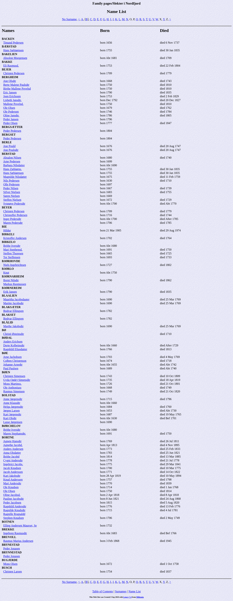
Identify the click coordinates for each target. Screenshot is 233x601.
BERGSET (9, 134)
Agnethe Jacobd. (13, 445)
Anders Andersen (13, 448)
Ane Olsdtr (9, 80)
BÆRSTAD (9, 46)
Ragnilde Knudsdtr (14, 510)
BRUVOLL (9, 537)
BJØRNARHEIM (13, 276)
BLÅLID (7, 322)
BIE (4, 226)
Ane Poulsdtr (10, 149)
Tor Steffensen (11, 257)
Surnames (121, 591)
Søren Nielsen (11, 195)
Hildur (7, 230)
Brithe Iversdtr (11, 245)
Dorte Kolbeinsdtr (13, 345)
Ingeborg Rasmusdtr (15, 533)
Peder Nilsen (10, 188)
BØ (4, 330)
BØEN (6, 372)
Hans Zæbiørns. (12, 169)
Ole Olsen (9, 107)
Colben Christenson (14, 360)
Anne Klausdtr (11, 402)
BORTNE (8, 437)
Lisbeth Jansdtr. (12, 100)
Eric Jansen (10, 92)
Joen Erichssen (12, 96)
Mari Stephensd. (12, 249)
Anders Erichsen (12, 341)
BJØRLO (8, 268)
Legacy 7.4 (127, 597)
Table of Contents (102, 591)
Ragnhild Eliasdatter (15, 349)
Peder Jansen (10, 119)
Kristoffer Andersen (14, 238)
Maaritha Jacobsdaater (16, 299)
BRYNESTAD (10, 544)
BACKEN (8, 38)
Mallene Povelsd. (13, 103)
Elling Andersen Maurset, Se (20, 525)
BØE (5, 353)
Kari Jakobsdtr (11, 475)
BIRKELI (8, 234)
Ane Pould (9, 146)
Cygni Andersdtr (13, 460)
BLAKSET (9, 314)
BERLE (7, 142)
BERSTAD (8, 153)
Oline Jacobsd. (11, 494)
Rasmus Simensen (14, 391)
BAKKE (7, 61)
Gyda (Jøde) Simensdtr (16, 379)
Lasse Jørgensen (12, 422)
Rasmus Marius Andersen (18, 540)
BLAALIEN (9, 295)
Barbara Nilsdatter (14, 165)
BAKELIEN (9, 54)
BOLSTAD (8, 395)
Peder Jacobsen (12, 502)
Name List (135, 591)
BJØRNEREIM (11, 287)
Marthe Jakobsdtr (13, 326)
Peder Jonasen (11, 548)
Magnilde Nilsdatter (15, 176)
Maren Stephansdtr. (14, 433)
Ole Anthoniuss (12, 387)
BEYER (7, 207)
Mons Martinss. (12, 383)
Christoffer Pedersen (15, 215)
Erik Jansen (10, 291)
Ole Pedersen (11, 111)
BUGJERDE (10, 560)
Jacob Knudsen (12, 468)
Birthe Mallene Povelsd (17, 88)
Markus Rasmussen (14, 284)
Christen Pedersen (13, 73)
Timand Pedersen (13, 42)
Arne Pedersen (11, 161)
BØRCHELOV (11, 425)
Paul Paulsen (10, 368)
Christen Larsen (12, 571)
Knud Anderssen (13, 479)
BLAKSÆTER (11, 307)
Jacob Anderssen (13, 471)
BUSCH (7, 567)
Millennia (140, 597)
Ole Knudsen (11, 487)
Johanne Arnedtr (12, 364)
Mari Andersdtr (12, 483)
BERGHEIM (10, 77)
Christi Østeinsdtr (13, 333)
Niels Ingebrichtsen (14, 264)
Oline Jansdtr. (11, 115)
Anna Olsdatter (12, 452)
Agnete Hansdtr (12, 441)
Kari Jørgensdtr (12, 414)
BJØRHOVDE (11, 261)
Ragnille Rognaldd (14, 514)
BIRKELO (8, 241)
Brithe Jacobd (11, 456)
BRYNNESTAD (12, 552)
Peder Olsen (10, 123)
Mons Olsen (10, 563)
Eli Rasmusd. (11, 65)
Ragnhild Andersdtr (14, 506)
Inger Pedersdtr (12, 218)
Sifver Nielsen (11, 192)
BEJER (6, 69)
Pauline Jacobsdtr (13, 498)
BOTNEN (8, 521)
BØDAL (7, 337)
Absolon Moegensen (15, 57)
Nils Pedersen (11, 180)
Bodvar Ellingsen (13, 310)
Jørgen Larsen (11, 410)
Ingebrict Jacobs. (13, 464)
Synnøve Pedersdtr (14, 203)
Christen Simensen (14, 376)
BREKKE (8, 529)
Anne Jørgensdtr (12, 399)
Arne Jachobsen (12, 356)
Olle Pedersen (11, 184)
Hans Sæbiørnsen (13, 50)
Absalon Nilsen (12, 157)
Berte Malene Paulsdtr (16, 84)
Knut (6, 272)
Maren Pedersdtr (13, 222)
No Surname (69, 19)
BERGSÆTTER (12, 126)
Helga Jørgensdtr (13, 406)
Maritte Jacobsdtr (13, 303)
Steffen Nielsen (12, 199)
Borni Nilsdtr (11, 280)
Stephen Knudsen (13, 517)
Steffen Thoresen (13, 253)
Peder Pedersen (12, 130)
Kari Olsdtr (9, 418)
